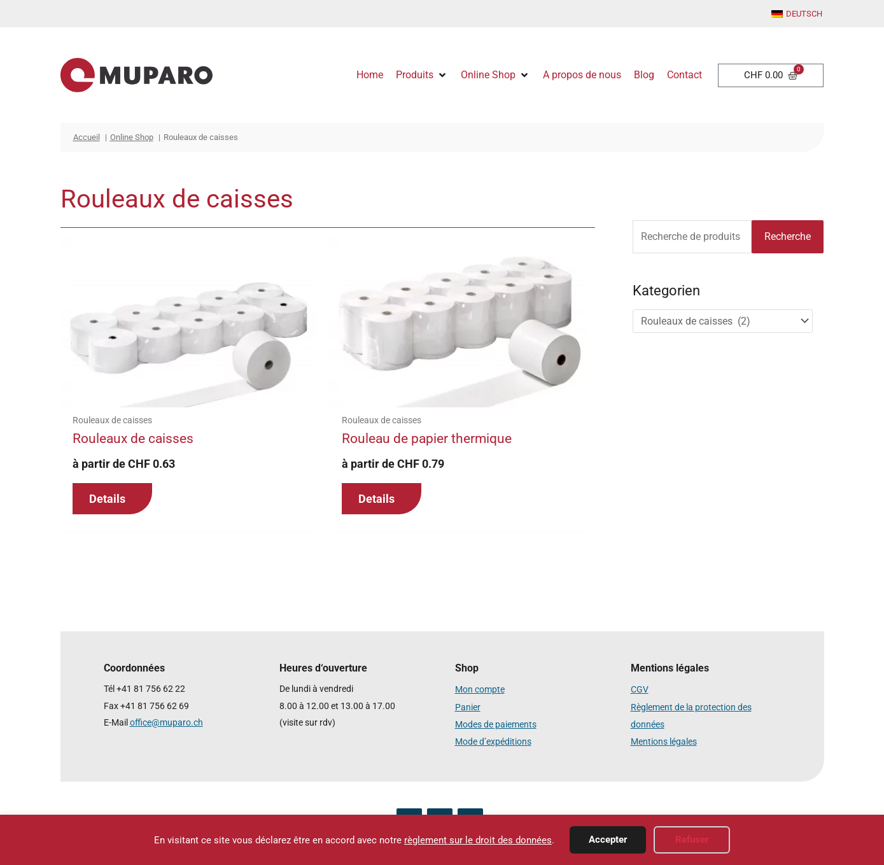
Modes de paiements (496, 722)
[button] (421, 75)
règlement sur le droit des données (478, 840)
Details (107, 499)
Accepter (608, 839)
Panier (468, 706)
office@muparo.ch (166, 722)
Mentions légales (664, 740)
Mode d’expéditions (493, 740)
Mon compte (480, 689)
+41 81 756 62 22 (150, 689)
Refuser (692, 839)
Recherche (787, 236)
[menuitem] (797, 14)
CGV (640, 689)
